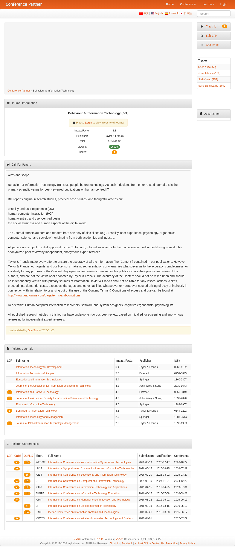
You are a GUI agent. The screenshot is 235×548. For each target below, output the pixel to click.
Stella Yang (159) (208, 79)
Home (170, 4)
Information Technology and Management (40, 416)
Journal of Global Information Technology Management (47, 423)
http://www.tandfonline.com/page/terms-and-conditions (44, 295)
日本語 (188, 13)
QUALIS (28, 456)
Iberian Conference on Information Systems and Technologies (83, 512)
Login (223, 4)
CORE (17, 456)
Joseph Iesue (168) (209, 73)
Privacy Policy (187, 543)
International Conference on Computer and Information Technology (86, 480)
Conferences (188, 4)
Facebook (127, 543)
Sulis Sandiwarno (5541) (212, 85)
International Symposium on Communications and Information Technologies (91, 468)
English (159, 13)
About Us (115, 543)
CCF (9, 456)
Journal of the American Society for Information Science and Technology (57, 398)
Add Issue (209, 45)
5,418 (76, 539)
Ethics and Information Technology (35, 404)
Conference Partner (19, 90)
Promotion (172, 543)
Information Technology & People (35, 373)
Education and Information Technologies (39, 379)
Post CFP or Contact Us (151, 543)
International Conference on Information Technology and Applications (87, 487)
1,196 (100, 539)
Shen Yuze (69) (207, 67)
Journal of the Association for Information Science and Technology (54, 385)
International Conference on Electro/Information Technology (82, 505)
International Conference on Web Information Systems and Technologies (89, 462)
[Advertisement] (98, 56)
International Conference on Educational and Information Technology (87, 474)
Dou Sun (33, 330)
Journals (208, 4)
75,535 (119, 539)
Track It (213, 26)
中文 (146, 13)
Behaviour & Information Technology (37, 410)
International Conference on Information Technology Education (83, 493)
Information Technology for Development (39, 367)
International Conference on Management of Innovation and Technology (89, 499)
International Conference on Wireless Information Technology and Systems (90, 518)
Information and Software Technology (37, 392)
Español (173, 13)
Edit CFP (208, 36)
